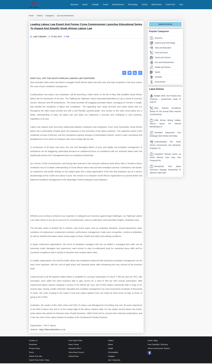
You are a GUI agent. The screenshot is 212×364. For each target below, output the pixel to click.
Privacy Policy (34, 349)
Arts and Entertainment (162, 63)
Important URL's (75, 349)
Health (110, 349)
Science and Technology (162, 43)
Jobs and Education (160, 48)
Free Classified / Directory (158, 345)
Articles (40, 16)
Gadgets (111, 357)
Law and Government (65, 16)
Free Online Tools (75, 341)
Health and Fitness (160, 68)
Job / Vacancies (114, 361)
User (181, 5)
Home (31, 16)
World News (156, 5)
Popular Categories (159, 32)
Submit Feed (74, 357)
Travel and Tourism (160, 58)
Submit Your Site (35, 357)
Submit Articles (165, 25)
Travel (105, 5)
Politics (111, 341)
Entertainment (118, 5)
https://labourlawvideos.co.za (52, 330)
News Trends (74, 345)
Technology (133, 5)
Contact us (33, 341)
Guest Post (170, 5)
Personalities (113, 353)
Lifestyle (95, 5)
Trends (144, 5)
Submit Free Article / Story (39, 361)
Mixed (110, 345)
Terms (31, 353)
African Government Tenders (159, 349)
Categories (49, 16)
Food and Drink (159, 53)
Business (74, 5)
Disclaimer (33, 345)
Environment (157, 82)
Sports (85, 5)
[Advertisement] (86, 56)
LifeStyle (156, 77)
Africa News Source (76, 353)
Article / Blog (153, 341)
